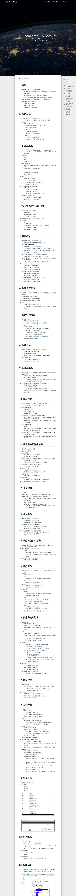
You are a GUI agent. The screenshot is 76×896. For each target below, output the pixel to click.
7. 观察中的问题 (68, 91)
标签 (58, 2)
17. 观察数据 (67, 108)
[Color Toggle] (68, 2)
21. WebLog (67, 114)
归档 (49, 2)
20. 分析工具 (67, 113)
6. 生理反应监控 (68, 90)
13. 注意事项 (67, 101)
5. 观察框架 (67, 88)
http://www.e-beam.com (33, 338)
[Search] (66, 2)
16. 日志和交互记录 (68, 106)
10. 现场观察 (67, 96)
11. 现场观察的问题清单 (70, 98)
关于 (62, 2)
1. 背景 (66, 82)
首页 (45, 2)
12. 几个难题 (67, 100)
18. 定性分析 (67, 109)
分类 (53, 2)
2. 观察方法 (67, 83)
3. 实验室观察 (67, 85)
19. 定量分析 (67, 111)
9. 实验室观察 (67, 95)
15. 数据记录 (67, 104)
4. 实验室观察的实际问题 (70, 87)
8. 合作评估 (67, 93)
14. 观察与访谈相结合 (69, 103)
